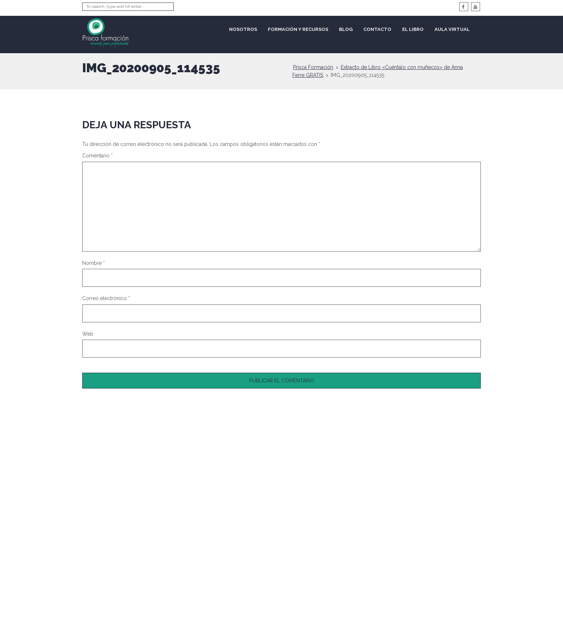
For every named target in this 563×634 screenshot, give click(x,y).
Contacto (377, 29)
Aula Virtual (452, 29)
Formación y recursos (298, 29)
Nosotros (243, 29)
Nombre (93, 263)
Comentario (97, 155)
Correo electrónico (106, 298)
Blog (346, 29)
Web (87, 334)
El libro (413, 29)
